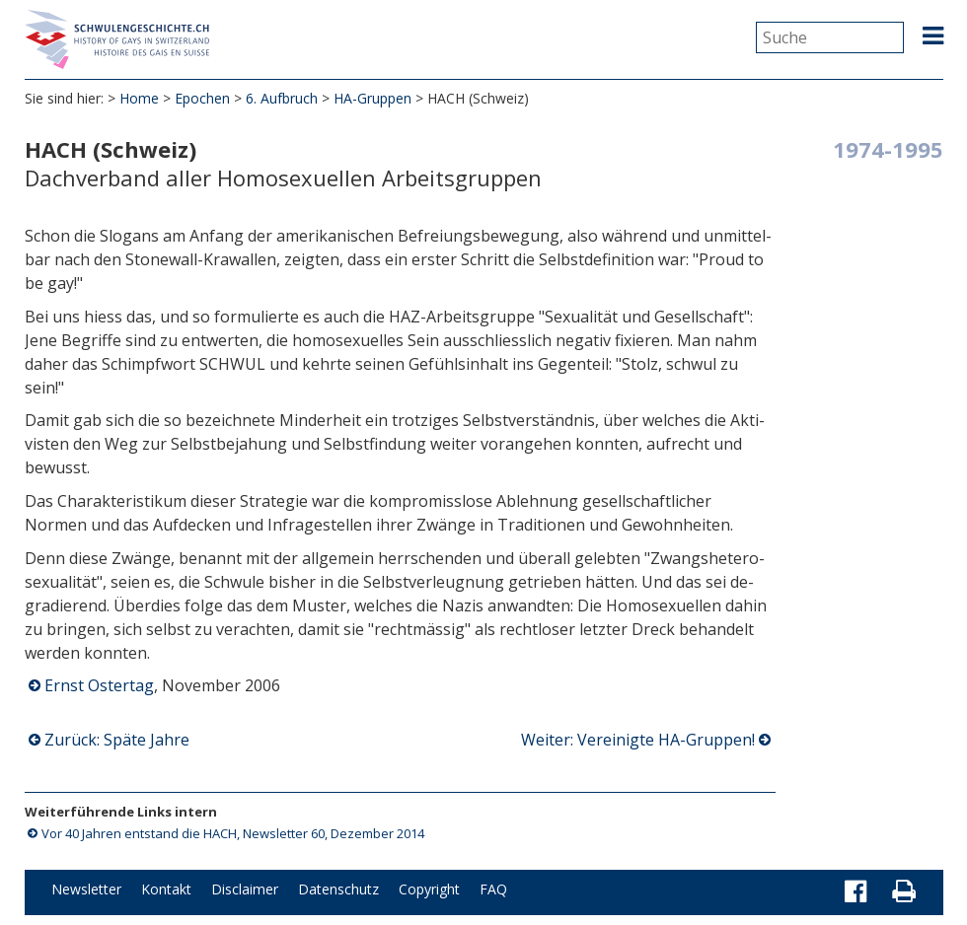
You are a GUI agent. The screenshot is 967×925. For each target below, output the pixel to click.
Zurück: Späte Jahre (116, 739)
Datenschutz (338, 889)
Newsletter (86, 889)
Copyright (429, 889)
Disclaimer (244, 889)
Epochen (202, 98)
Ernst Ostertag (99, 685)
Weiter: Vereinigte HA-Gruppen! (638, 739)
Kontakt (166, 889)
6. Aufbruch (282, 98)
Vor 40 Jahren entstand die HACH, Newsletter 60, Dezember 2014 (232, 833)
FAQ (493, 889)
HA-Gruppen (372, 98)
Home (139, 98)
